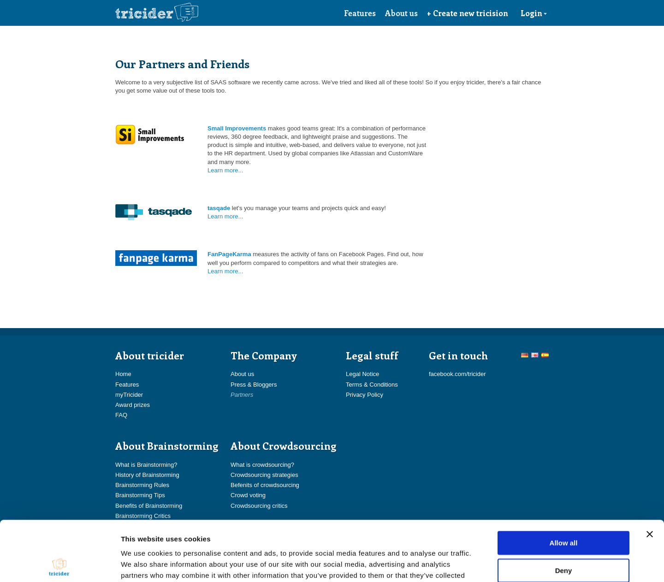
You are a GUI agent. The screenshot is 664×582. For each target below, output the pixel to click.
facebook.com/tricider (457, 373)
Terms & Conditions (372, 384)
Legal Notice (362, 373)
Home (123, 373)
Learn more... (225, 170)
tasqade (219, 208)
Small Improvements (237, 128)
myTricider (129, 394)
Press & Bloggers (254, 384)
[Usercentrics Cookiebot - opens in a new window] (59, 564)
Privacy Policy (364, 394)
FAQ (121, 415)
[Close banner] (649, 474)
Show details (483, 564)
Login (534, 13)
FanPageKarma (229, 254)
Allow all (564, 483)
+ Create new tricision (467, 13)
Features (360, 13)
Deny (563, 510)
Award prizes (132, 404)
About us (401, 13)
